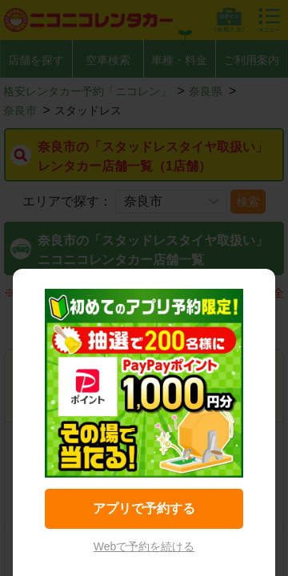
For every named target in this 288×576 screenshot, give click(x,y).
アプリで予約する (144, 508)
